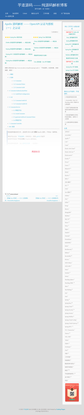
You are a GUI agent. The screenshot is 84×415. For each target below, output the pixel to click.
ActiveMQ (68, 135)
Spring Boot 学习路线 (72, 67)
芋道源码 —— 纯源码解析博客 (43, 5)
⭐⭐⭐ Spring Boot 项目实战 (13, 38)
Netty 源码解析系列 (72, 37)
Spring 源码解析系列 (72, 41)
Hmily (67, 172)
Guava (67, 165)
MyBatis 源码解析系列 (72, 55)
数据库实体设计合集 (72, 58)
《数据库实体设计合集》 (40, 56)
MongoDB (68, 212)
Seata (66, 269)
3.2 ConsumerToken (19, 85)
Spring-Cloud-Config (71, 320)
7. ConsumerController (15, 124)
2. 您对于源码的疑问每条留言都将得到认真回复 (71, 109)
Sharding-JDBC (70, 283)
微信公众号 (35, 13)
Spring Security (69, 310)
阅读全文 (36, 153)
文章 (6, 13)
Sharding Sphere (69, 279)
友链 (55, 13)
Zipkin (67, 343)
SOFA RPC (68, 266)
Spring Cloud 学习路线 (72, 70)
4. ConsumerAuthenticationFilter (18, 91)
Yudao (67, 340)
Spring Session (69, 313)
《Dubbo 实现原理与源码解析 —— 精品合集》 (18, 43)
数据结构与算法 (70, 363)
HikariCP (68, 168)
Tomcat (67, 333)
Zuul (66, 350)
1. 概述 (11, 75)
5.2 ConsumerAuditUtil (20, 105)
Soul (66, 296)
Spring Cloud (69, 306)
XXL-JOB (68, 336)
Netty (67, 226)
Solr (66, 293)
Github (25, 13)
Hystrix (67, 175)
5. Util (11, 98)
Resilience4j (69, 249)
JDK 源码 (68, 182)
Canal (67, 145)
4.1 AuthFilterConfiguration (21, 95)
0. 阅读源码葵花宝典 (71, 97)
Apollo (67, 138)
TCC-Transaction (70, 330)
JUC (66, 185)
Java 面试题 (72, 62)
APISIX (67, 131)
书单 (67, 353)
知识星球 (15, 13)
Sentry (67, 276)
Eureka (67, 158)
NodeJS (67, 232)
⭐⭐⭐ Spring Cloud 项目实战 (42, 38)
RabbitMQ (68, 242)
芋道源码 (26, 409)
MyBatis (67, 215)
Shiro (66, 286)
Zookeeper (68, 347)
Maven (67, 209)
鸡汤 (66, 380)
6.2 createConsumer (19, 114)
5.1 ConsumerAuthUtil (20, 101)
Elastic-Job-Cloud (70, 148)
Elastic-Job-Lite (70, 152)
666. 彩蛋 (12, 128)
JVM (66, 189)
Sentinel (67, 273)
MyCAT (67, 219)
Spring (67, 299)
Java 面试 (68, 192)
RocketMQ (68, 256)
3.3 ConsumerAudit (19, 88)
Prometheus (68, 239)
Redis (67, 246)
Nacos (67, 222)
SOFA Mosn (68, 263)
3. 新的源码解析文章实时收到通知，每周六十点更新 (71, 117)
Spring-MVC (69, 326)
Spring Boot (69, 303)
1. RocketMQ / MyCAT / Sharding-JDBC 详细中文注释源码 (72, 102)
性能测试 (68, 360)
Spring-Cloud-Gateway (71, 323)
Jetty (66, 199)
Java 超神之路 (9, 16)
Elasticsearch (69, 155)
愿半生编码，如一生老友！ (43, 9)
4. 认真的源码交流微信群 (71, 123)
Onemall (67, 236)
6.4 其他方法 (17, 121)
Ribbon (67, 252)
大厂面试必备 (65, 13)
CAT (66, 142)
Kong (67, 205)
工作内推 (46, 13)
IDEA (67, 179)
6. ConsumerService (14, 108)
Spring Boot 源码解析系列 (72, 50)
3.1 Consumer (17, 82)
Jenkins (67, 195)
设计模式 (68, 377)
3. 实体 (11, 78)
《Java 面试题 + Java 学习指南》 (42, 63)
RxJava (67, 259)
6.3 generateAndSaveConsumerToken (24, 118)
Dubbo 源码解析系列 (72, 33)
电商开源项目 (69, 367)
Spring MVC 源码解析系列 (72, 45)
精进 (67, 370)
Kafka (67, 202)
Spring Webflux (69, 316)
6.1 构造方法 (17, 111)
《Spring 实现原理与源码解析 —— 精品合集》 (18, 50)
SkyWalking (69, 289)
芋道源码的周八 (70, 373)
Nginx (67, 229)
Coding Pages (60, 409)
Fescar (67, 162)
